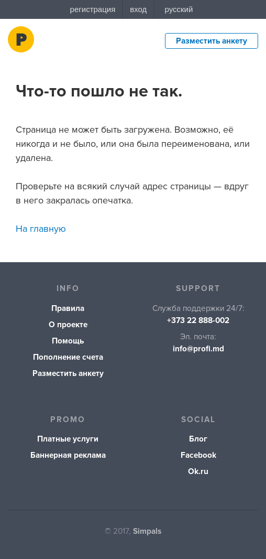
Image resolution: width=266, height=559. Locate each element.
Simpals (147, 531)
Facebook (198, 455)
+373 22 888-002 (198, 321)
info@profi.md (198, 349)
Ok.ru (198, 472)
